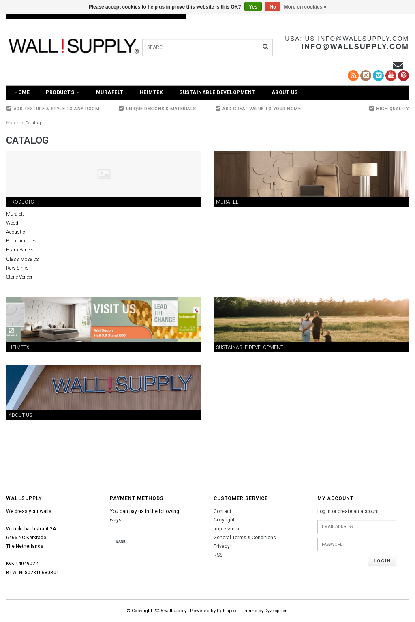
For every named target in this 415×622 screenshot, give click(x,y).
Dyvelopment (277, 611)
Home (22, 92)
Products (63, 92)
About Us (285, 92)
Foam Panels (20, 250)
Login (382, 561)
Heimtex (151, 92)
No (273, 7)
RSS (218, 555)
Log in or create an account (348, 511)
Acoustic (15, 232)
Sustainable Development (217, 92)
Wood (12, 223)
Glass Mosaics (22, 259)
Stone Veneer (19, 277)
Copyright (224, 520)
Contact (222, 511)
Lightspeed (227, 611)
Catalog (33, 123)
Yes (253, 7)
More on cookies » (305, 7)
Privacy (222, 546)
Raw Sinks (17, 268)
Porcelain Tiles (21, 241)
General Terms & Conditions (245, 537)
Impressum (226, 529)
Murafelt (110, 92)
